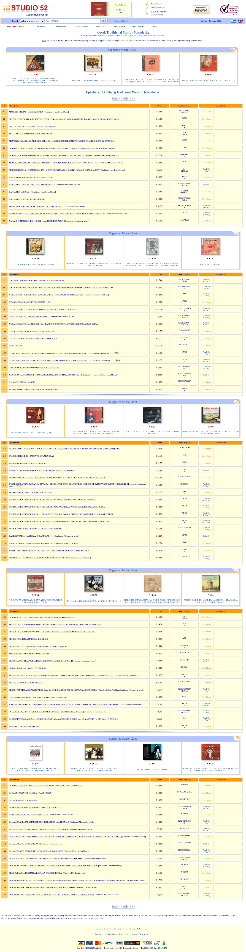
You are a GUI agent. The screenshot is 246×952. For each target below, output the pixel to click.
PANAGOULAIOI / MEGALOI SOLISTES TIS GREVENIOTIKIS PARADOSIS (152, 432)
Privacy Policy (124, 934)
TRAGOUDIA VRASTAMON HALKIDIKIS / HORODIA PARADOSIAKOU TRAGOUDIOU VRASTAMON (53, 866)
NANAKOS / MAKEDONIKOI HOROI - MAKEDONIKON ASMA (36, 221)
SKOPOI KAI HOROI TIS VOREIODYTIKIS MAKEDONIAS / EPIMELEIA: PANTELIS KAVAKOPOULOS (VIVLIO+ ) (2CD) (152, 264)
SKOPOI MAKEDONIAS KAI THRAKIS (26, 683)
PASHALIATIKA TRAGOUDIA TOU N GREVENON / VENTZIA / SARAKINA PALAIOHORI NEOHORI (52, 499)
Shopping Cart (156, 3)
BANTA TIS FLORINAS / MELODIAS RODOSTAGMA (32, 184)
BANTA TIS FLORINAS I (19, 192)
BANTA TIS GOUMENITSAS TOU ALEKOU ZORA (30, 177)
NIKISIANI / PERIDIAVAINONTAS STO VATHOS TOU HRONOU (36, 280)
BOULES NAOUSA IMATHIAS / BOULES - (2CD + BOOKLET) (208, 80)
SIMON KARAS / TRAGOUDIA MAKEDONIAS (35, 264)
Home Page (99, 934)
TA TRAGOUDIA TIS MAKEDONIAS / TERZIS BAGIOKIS (33, 807)
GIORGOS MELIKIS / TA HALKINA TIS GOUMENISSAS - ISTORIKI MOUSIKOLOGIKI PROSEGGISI (35, 769)
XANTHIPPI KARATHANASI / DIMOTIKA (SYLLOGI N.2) (34, 367)
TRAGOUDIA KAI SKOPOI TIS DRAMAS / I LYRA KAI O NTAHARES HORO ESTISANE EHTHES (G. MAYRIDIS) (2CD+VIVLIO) (64, 880)
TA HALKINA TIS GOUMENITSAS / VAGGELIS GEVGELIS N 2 (94, 601)
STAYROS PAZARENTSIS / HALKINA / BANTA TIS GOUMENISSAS (38, 697)
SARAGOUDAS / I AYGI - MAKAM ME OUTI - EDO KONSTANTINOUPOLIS (41, 617)
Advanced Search (121, 21)
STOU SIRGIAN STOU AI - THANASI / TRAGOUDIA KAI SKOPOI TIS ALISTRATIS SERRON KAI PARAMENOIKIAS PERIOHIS (63, 704)
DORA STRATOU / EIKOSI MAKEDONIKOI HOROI (93, 80)
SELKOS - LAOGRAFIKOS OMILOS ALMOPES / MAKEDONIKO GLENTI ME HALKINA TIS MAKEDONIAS (55, 624)
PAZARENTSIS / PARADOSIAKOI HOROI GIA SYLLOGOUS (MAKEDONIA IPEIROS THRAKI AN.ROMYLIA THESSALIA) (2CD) (64, 449)
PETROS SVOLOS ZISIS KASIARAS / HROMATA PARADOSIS (35, 529)
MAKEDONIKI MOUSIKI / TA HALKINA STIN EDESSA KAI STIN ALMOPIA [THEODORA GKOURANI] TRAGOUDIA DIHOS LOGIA (150, 80)
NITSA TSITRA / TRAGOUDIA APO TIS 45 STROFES (31, 331)
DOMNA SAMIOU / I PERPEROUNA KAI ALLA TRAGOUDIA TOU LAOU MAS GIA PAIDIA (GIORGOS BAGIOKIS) (210, 769)
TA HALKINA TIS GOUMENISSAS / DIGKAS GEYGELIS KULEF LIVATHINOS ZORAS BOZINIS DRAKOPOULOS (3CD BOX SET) (64, 836)
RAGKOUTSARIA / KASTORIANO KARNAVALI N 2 (31, 543)
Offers (154, 27)
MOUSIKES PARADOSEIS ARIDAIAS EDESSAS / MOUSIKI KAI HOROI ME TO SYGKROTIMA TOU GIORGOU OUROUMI (61, 141)
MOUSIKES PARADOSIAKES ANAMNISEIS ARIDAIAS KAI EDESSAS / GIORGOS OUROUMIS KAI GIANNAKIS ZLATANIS (62, 148)
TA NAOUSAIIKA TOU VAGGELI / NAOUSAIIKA (30, 793)
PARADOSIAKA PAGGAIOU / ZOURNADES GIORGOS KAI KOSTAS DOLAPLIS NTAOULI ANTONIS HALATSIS (57, 478)
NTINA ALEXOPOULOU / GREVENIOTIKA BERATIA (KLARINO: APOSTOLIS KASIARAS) (48, 360)
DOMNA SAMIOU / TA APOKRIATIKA (152, 770)
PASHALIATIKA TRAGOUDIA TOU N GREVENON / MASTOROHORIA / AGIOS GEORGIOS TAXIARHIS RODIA (57, 507)
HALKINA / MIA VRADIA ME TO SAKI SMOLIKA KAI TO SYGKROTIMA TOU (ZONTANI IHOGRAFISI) (94, 432)
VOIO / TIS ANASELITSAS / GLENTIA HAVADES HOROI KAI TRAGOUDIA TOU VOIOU (35, 601)
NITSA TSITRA (15, 346)
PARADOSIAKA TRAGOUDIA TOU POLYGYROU (30, 492)
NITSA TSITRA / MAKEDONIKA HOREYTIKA (29, 316)
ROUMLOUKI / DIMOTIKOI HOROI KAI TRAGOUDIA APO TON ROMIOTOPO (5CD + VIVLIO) (50, 558)
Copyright (80, 948)
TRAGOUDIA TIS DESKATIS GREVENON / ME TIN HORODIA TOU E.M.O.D (42, 887)
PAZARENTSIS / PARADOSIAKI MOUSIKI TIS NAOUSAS (33, 389)
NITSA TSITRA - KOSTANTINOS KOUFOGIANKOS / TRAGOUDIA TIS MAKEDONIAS (46, 295)
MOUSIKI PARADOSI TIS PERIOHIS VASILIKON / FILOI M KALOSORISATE (42, 163)
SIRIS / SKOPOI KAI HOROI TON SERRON (27, 668)
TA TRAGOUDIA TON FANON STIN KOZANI (28, 815)
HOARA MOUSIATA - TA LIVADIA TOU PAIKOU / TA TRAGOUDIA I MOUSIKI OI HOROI (210, 432)
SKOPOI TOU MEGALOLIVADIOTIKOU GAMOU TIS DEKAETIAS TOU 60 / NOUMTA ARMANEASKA (53, 690)
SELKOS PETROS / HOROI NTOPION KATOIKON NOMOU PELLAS (38, 646)
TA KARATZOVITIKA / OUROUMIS (24, 726)
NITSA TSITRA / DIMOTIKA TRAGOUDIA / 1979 (30, 302)
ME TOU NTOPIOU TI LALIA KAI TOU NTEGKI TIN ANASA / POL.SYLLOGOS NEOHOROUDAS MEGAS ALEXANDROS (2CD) (63, 119)
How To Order (111, 929)
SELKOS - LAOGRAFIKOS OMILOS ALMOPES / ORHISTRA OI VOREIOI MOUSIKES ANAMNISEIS (51, 632)
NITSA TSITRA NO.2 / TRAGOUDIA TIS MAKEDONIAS (33, 338)
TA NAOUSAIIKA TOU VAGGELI (23, 800)
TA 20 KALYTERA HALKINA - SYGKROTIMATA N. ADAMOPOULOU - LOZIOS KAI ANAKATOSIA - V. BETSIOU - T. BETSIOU (63, 719)
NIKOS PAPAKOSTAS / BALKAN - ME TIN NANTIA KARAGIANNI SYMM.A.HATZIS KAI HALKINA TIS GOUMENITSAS (61, 287)
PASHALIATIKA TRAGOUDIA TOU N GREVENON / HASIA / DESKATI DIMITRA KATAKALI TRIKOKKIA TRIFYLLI (59, 521)
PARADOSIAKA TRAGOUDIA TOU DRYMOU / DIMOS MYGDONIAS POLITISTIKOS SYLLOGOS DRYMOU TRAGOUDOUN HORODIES (35, 80)
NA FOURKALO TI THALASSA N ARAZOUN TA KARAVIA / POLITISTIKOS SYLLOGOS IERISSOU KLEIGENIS (57, 214)
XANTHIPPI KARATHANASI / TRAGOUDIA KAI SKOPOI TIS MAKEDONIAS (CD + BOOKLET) (50, 375)
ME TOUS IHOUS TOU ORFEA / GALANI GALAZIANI (32, 126)
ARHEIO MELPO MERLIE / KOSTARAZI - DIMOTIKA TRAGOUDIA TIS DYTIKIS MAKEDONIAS (94, 769)
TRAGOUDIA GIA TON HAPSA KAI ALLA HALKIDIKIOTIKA (35, 873)
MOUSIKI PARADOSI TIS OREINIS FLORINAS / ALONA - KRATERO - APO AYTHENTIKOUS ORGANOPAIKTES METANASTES (64, 155)
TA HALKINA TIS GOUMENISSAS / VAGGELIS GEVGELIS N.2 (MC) (38, 829)
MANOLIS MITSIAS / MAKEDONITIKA (26, 112)
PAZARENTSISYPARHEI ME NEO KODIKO (27, 463)
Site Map (132, 929)
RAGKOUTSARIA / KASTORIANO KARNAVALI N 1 (31, 536)
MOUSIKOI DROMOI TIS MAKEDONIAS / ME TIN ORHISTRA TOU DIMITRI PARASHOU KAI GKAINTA (54, 170)
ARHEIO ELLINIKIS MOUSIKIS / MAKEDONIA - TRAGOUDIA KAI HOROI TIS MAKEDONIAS (211, 601)
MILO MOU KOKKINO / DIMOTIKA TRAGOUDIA (30, 134)
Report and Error (111, 934)
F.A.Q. (145, 929)
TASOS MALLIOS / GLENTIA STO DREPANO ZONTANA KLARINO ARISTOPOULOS (45, 858)
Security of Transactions (140, 934)
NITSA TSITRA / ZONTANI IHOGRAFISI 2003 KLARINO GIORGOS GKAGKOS (42, 309)
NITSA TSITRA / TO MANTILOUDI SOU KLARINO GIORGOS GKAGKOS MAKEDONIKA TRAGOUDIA (53, 324)
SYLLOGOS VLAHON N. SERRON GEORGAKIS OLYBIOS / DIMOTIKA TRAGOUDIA (45, 712)
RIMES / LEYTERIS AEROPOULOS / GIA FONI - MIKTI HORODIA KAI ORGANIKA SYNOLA (49, 550)
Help (153, 7)
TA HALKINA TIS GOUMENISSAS (23, 844)
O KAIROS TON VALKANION (22, 382)
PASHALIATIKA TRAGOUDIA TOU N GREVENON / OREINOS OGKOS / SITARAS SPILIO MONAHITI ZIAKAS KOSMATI (61, 514)
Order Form (122, 929)
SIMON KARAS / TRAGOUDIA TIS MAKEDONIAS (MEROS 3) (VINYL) (39, 661)
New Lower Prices (15, 27)
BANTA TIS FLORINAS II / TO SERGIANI (26, 199)
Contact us (160, 7)
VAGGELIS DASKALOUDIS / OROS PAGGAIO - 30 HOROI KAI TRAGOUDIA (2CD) (94, 264)
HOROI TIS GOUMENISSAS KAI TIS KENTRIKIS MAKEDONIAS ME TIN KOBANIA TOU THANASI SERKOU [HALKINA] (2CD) (152, 601)
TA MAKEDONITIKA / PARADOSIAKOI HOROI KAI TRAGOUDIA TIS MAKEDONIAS (46, 785)
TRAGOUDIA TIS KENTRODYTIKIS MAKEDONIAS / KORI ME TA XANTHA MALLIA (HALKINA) (51, 895)
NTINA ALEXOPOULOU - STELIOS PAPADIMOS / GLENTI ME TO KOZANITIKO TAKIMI (47, 353)
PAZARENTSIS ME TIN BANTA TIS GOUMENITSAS (31, 456)
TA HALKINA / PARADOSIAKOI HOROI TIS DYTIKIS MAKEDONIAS (39, 822)
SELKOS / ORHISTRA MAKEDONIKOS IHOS (28, 639)
